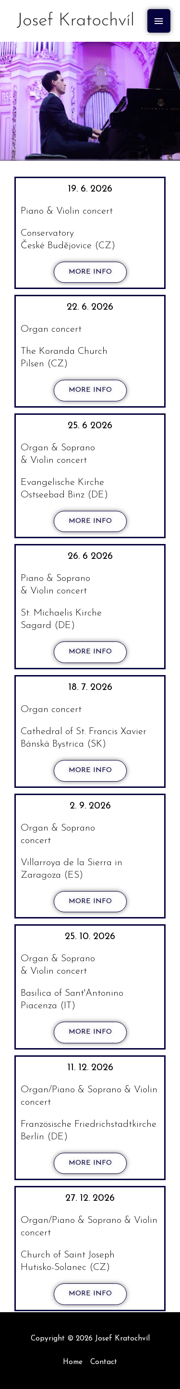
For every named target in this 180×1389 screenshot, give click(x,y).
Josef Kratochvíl (122, 1338)
